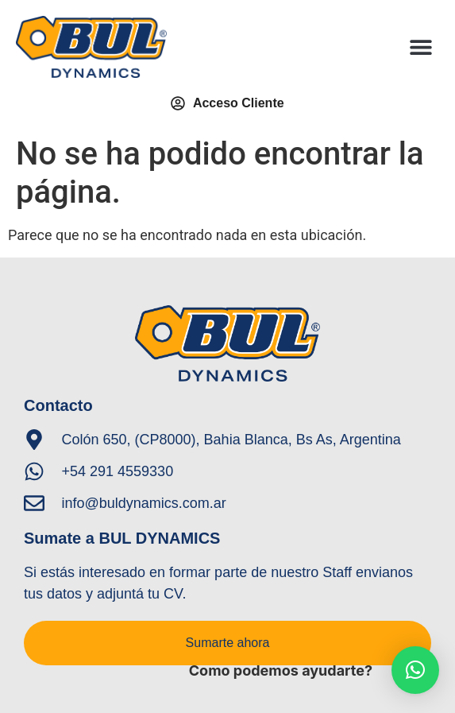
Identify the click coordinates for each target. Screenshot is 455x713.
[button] (421, 47)
